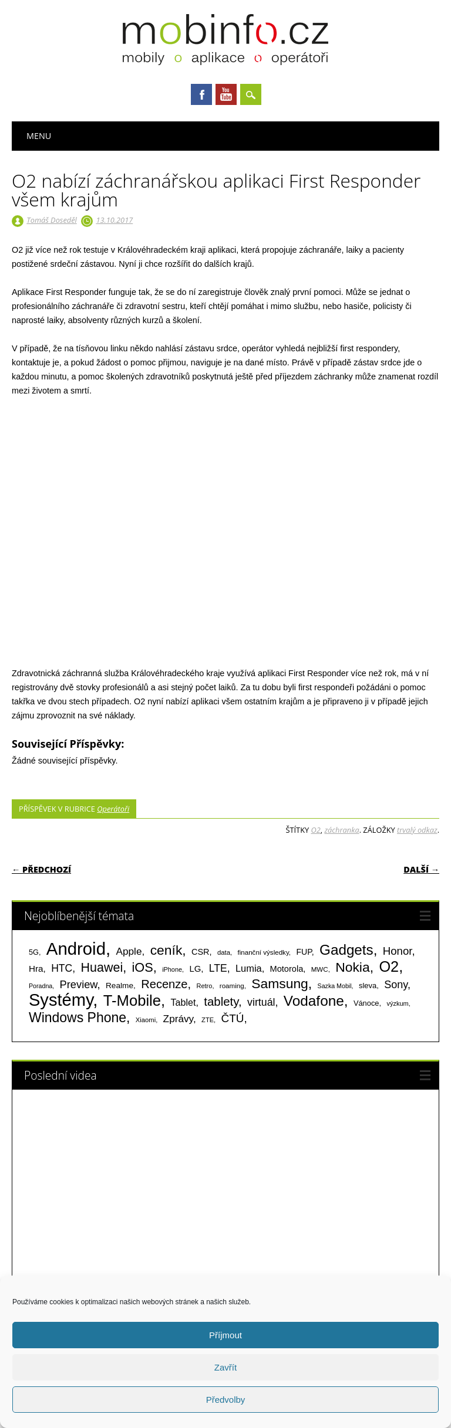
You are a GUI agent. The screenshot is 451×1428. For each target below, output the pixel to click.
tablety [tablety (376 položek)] (221, 1001)
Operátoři (113, 808)
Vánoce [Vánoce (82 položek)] (366, 1003)
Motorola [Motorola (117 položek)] (287, 969)
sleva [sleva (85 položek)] (367, 985)
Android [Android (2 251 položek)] (76, 948)
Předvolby (225, 1400)
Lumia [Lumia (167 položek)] (248, 968)
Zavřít (225, 1367)
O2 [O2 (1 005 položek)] (389, 966)
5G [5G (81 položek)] (34, 952)
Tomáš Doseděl (51, 220)
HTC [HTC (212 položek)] (61, 968)
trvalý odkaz (417, 830)
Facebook (201, 94)
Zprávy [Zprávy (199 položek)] (178, 1019)
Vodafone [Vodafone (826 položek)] (314, 1001)
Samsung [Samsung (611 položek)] (279, 983)
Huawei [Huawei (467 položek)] (102, 968)
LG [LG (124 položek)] (195, 969)
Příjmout (225, 1335)
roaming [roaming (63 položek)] (232, 985)
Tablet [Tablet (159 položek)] (183, 1002)
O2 (315, 830)
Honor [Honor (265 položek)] (397, 951)
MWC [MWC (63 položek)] (319, 969)
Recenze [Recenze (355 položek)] (164, 984)
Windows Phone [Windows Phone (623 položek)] (77, 1017)
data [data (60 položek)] (223, 952)
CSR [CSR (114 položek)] (200, 951)
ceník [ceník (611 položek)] (166, 950)
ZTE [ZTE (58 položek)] (207, 1019)
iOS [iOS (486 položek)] (142, 967)
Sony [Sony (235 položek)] (396, 985)
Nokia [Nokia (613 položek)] (352, 967)
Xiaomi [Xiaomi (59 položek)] (146, 1019)
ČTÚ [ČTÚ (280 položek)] (232, 1018)
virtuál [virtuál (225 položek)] (261, 1002)
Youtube (226, 94)
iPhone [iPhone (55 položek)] (172, 969)
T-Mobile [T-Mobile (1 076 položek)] (132, 1000)
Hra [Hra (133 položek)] (36, 969)
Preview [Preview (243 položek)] (78, 984)
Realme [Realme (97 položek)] (119, 985)
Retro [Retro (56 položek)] (204, 985)
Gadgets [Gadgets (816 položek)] (346, 950)
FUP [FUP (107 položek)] (303, 951)
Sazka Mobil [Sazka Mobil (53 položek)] (335, 985)
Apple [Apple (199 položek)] (129, 951)
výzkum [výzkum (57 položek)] (397, 1003)
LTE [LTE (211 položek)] (218, 968)
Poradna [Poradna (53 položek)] (40, 985)
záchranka (341, 830)
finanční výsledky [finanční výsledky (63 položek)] (263, 952)
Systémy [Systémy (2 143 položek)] (61, 1000)
